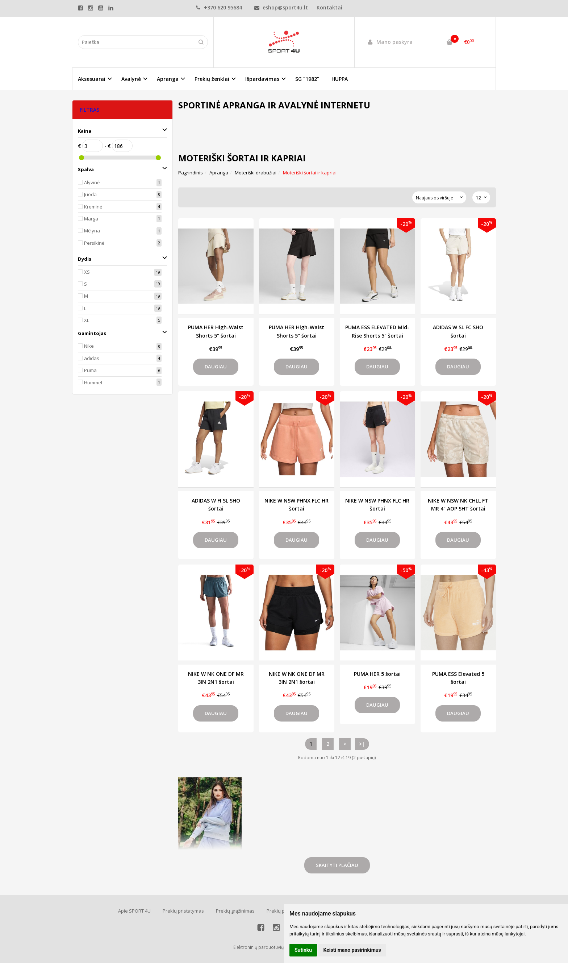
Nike (89, 346)
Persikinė (94, 243)
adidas (91, 358)
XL (86, 320)
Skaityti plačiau (337, 865)
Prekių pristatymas (183, 911)
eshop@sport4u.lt (281, 7)
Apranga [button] (168, 78)
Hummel (93, 382)
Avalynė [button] (131, 78)
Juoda (90, 194)
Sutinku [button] (303, 950)
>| (362, 743)
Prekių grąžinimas (235, 911)
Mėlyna (92, 230)
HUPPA (339, 78)
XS (87, 272)
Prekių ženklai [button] (212, 78)
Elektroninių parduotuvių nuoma (266, 947)
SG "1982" (307, 78)
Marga (91, 218)
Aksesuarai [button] (91, 78)
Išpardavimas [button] (262, 78)
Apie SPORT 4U (134, 911)
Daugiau (216, 366)
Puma (90, 370)
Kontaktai (329, 7)
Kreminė (93, 206)
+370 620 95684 (219, 7)
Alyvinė (92, 182)
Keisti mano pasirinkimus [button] (352, 950)
